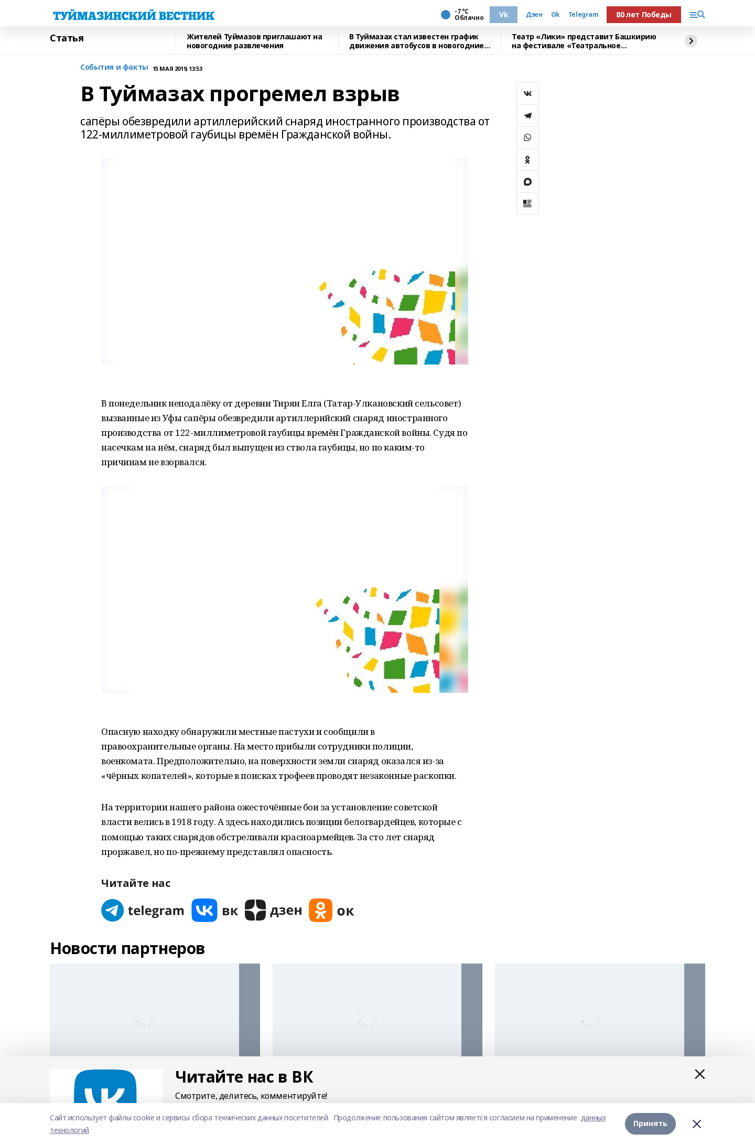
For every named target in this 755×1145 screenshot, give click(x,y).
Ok (555, 15)
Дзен (534, 15)
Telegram (583, 15)
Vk (503, 14)
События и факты (114, 67)
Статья (66, 38)
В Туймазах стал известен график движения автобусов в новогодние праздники (416, 41)
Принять (650, 1124)
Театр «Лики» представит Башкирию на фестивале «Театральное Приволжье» (584, 41)
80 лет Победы (644, 14)
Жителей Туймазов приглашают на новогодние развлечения (254, 41)
